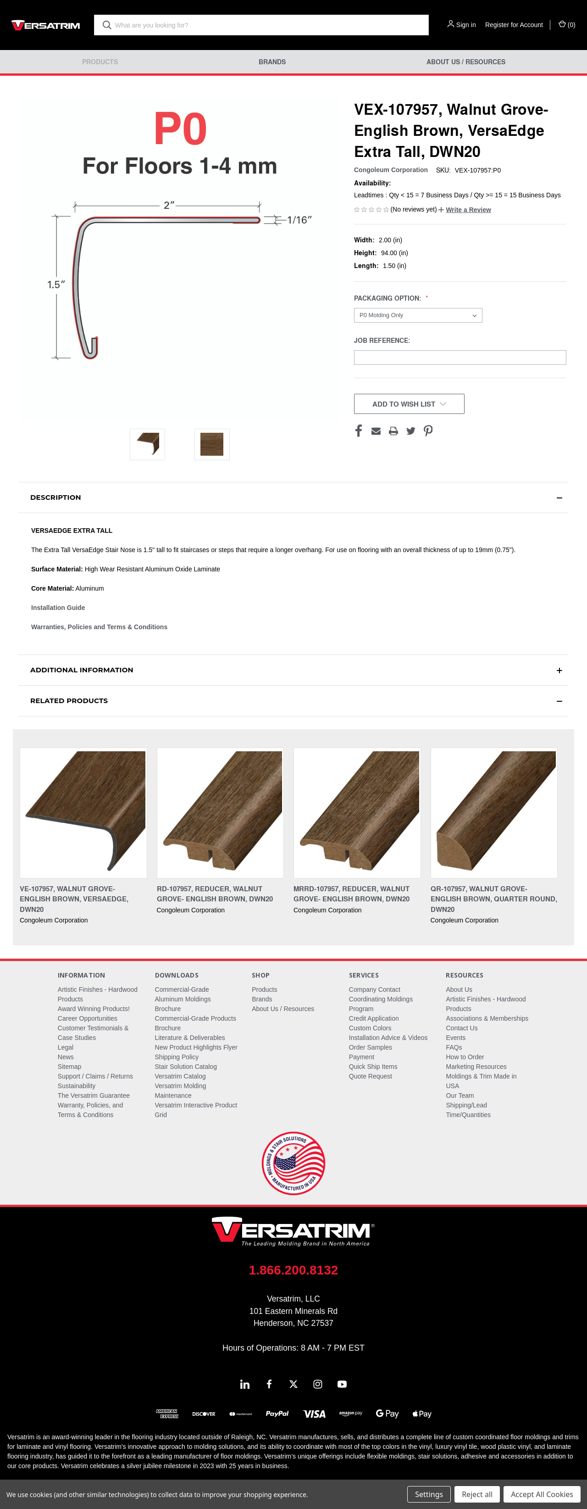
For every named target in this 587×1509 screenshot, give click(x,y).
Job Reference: (383, 340)
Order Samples (370, 1047)
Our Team (460, 1095)
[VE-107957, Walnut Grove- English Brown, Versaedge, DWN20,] (83, 813)
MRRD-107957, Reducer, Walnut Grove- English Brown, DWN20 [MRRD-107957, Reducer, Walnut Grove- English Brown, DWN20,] (352, 893)
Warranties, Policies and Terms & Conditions (99, 627)
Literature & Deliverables (190, 1037)
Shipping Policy (177, 1057)
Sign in (466, 24)
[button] (464, 209)
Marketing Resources (476, 1066)
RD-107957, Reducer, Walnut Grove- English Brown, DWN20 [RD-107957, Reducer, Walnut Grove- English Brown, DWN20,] (215, 893)
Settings (429, 1494)
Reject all (477, 1494)
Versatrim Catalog (180, 1076)
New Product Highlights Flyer (196, 1047)
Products (100, 62)
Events (455, 1037)
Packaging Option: (388, 298)
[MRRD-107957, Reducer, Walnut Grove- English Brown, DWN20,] (357, 813)
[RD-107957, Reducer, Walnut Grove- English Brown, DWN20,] (220, 813)
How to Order (465, 1057)
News (66, 1057)
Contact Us (461, 1028)
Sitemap (69, 1066)
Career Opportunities (87, 1018)
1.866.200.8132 (293, 1270)
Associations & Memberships (487, 1018)
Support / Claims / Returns (95, 1076)
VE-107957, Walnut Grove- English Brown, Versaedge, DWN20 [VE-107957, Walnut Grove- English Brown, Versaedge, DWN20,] (74, 898)
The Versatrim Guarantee (94, 1095)
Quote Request (370, 1076)
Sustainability (77, 1086)
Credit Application (374, 1018)
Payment (361, 1057)
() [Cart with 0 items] (567, 24)
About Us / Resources (465, 62)
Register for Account (514, 24)
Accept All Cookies (542, 1494)
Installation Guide (58, 607)
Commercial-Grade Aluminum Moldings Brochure (183, 999)
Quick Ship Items (373, 1066)
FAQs (454, 1047)
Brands (272, 62)
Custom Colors (370, 1028)
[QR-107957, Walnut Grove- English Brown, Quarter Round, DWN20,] (494, 813)
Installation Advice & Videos (388, 1037)
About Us (459, 989)
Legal (65, 1047)
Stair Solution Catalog (186, 1066)
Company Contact (374, 989)
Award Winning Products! (94, 1008)
